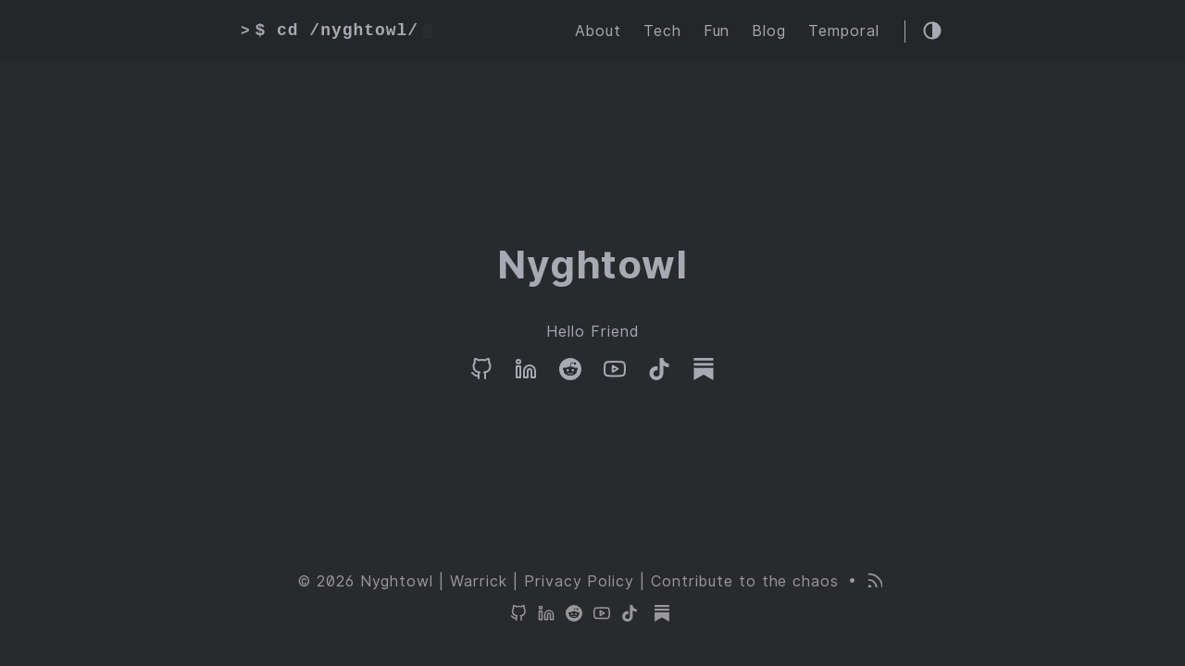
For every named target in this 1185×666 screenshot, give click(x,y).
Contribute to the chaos (745, 581)
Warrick (478, 581)
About (598, 31)
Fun (717, 31)
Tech (662, 31)
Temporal (843, 31)
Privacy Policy (579, 581)
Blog (769, 31)
